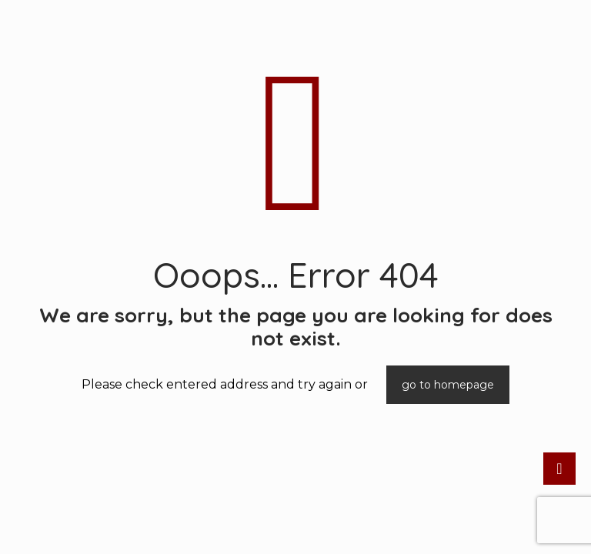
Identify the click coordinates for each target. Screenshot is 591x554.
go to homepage (448, 385)
